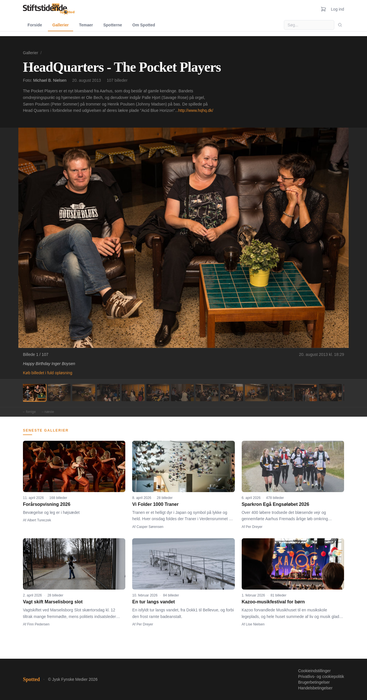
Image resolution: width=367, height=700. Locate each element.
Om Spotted (143, 25)
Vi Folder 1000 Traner (155, 504)
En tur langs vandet (153, 601)
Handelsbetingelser (315, 688)
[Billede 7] (182, 392)
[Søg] (340, 25)
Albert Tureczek (39, 520)
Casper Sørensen (149, 527)
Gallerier (60, 25)
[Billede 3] (83, 392)
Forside (35, 25)
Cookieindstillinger (314, 670)
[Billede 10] (256, 392)
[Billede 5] (133, 392)
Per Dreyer (254, 527)
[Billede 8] (207, 392)
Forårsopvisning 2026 (46, 504)
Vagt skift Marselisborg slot (53, 601)
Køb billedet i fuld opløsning (47, 373)
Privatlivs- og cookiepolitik (321, 676)
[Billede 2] (59, 392)
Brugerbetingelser (314, 682)
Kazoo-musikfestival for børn (273, 601)
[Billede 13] (330, 392)
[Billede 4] (108, 392)
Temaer (86, 25)
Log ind (337, 9)
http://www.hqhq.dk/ (195, 110)
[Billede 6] (157, 392)
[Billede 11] (281, 392)
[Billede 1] (34, 392)
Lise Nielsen (255, 624)
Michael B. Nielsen (50, 80)
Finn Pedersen (38, 624)
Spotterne (112, 25)
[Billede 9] (231, 392)
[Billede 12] (305, 392)
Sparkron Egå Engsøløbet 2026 (275, 504)
